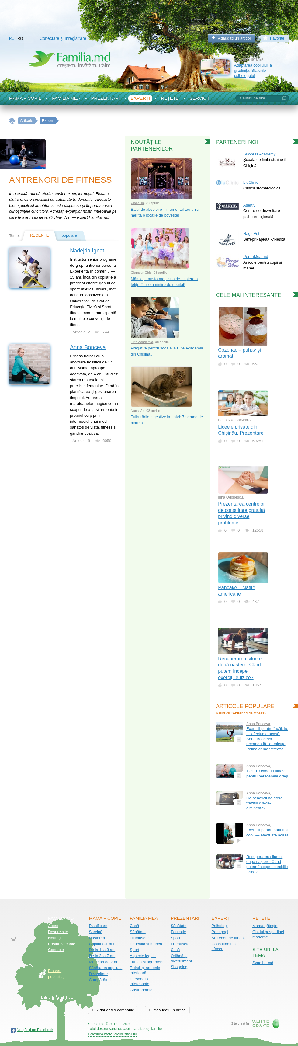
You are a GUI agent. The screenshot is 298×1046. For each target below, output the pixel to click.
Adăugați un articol (234, 38)
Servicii (199, 98)
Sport (134, 949)
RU (11, 38)
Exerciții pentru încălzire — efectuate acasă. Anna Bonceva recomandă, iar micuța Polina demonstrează (267, 738)
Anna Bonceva (88, 347)
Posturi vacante (61, 944)
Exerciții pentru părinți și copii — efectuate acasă (267, 832)
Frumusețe (139, 938)
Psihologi (220, 925)
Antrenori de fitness (248, 713)
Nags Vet (137, 410)
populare (69, 235)
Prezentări (105, 98)
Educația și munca (146, 944)
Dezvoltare (98, 973)
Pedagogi (220, 932)
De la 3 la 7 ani (102, 956)
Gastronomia (141, 990)
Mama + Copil (25, 98)
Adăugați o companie (115, 1010)
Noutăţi (54, 938)
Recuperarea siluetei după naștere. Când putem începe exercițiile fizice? (267, 864)
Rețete (170, 98)
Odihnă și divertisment (181, 958)
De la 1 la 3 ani (102, 949)
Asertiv (249, 205)
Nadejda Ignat (87, 251)
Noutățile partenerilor (152, 145)
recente (39, 235)
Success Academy (259, 154)
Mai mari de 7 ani (104, 962)
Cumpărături (100, 980)
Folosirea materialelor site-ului (112, 1034)
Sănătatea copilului (105, 967)
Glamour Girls (141, 272)
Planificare (98, 925)
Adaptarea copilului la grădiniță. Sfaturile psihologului (253, 70)
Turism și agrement (147, 962)
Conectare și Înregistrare (63, 38)
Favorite (277, 38)
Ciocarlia (137, 203)
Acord (53, 925)
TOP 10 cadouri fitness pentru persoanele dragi (267, 773)
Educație (178, 932)
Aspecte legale (143, 956)
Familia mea (66, 98)
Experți (140, 98)
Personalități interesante (141, 981)
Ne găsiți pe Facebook (35, 1030)
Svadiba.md (262, 963)
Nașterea (97, 938)
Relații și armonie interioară (145, 970)
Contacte (56, 949)
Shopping (179, 966)
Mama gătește (264, 925)
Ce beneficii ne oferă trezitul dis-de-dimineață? (264, 803)
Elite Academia (142, 342)
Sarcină (95, 932)
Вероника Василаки (234, 420)
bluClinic (250, 182)
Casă (134, 925)
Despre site (58, 932)
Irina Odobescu (230, 497)
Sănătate (138, 932)
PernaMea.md (255, 256)
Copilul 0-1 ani (101, 944)
